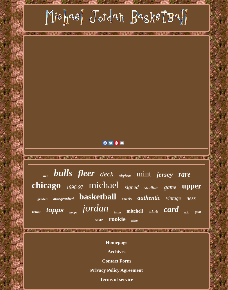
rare (185, 174)
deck (107, 174)
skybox (125, 176)
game (170, 187)
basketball (97, 196)
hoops (73, 212)
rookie (117, 218)
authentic (149, 197)
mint (144, 173)
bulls (63, 173)
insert (117, 212)
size (45, 176)
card (171, 209)
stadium (151, 187)
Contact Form (116, 261)
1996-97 (74, 187)
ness (191, 198)
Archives (117, 251)
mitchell (135, 211)
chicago (46, 185)
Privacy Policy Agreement (116, 270)
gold (186, 212)
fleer (86, 173)
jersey (165, 174)
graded (42, 199)
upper (191, 186)
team (36, 211)
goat (198, 212)
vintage (173, 198)
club (153, 212)
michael (104, 185)
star (99, 219)
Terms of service (116, 279)
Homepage (116, 242)
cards (127, 198)
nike (134, 220)
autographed (63, 199)
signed (132, 187)
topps (55, 210)
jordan (96, 208)
